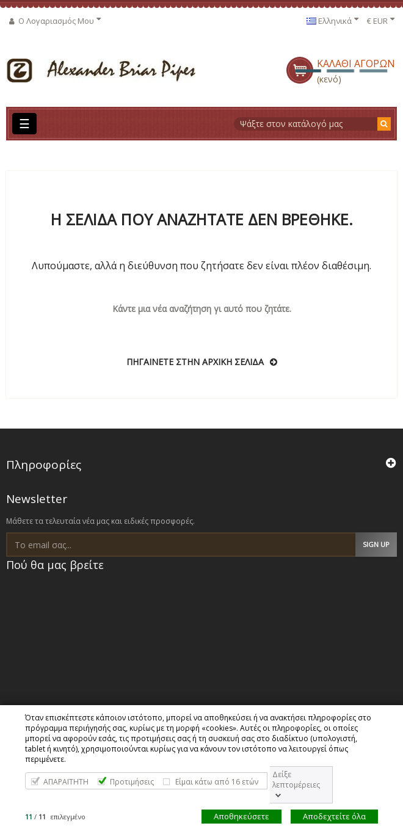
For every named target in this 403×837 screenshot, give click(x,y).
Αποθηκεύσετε (241, 816)
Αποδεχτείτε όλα (334, 816)
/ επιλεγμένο (55, 816)
